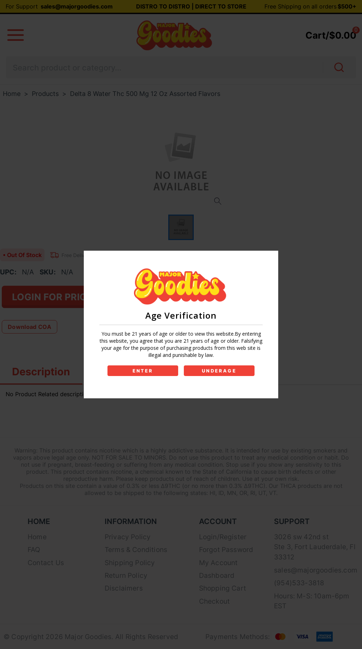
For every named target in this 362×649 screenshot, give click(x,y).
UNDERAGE (219, 371)
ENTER (143, 371)
